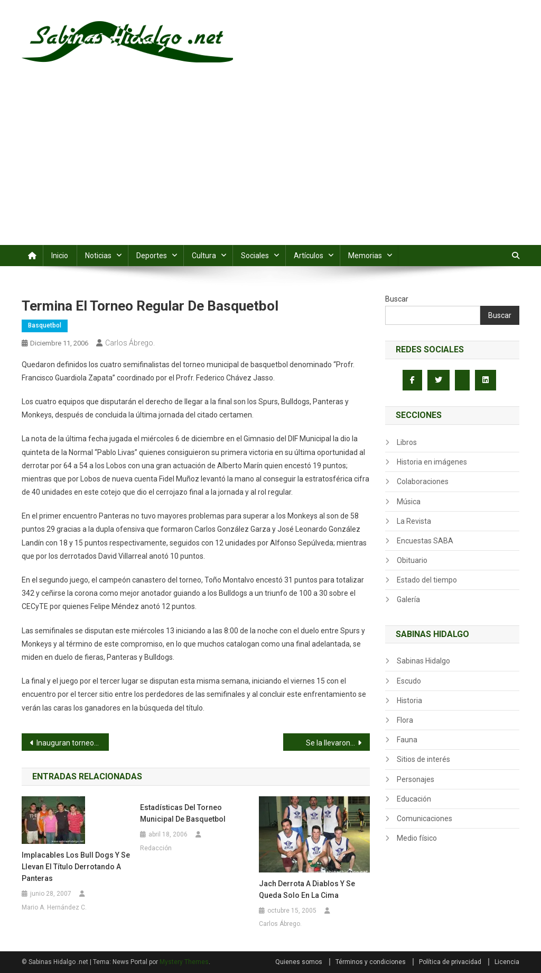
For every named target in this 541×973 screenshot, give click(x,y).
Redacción (156, 848)
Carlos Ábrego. (130, 343)
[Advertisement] (270, 166)
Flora (405, 720)
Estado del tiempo (427, 580)
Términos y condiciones (370, 962)
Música (409, 501)
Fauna (407, 739)
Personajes (415, 779)
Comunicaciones (424, 818)
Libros (407, 442)
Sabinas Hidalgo (423, 661)
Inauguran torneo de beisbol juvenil (72, 743)
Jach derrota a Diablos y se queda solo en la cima (307, 889)
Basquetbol (44, 325)
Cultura (204, 255)
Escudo (409, 681)
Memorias (365, 255)
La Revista (414, 521)
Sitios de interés (423, 759)
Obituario (412, 560)
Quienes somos (298, 962)
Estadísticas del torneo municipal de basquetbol (183, 813)
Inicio (59, 255)
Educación (414, 799)
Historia (409, 700)
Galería (408, 599)
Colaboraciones (423, 481)
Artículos (308, 255)
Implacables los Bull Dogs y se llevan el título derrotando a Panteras (76, 867)
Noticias (98, 255)
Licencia (507, 962)
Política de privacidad (450, 962)
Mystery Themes (184, 962)
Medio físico (417, 838)
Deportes (151, 255)
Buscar (396, 299)
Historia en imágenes (432, 462)
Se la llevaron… (330, 743)
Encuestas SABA (425, 540)
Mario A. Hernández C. (54, 907)
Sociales (255, 255)
